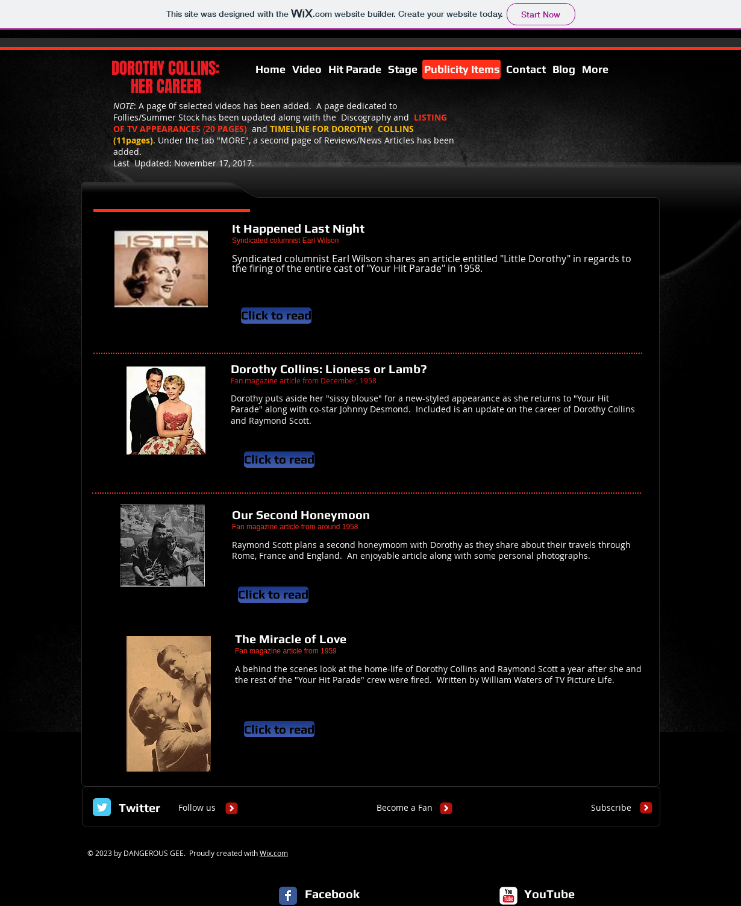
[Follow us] (197, 808)
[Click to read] (276, 315)
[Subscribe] (611, 808)
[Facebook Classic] (288, 896)
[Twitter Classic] (102, 807)
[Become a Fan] (404, 808)
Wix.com (274, 853)
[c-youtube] (508, 896)
